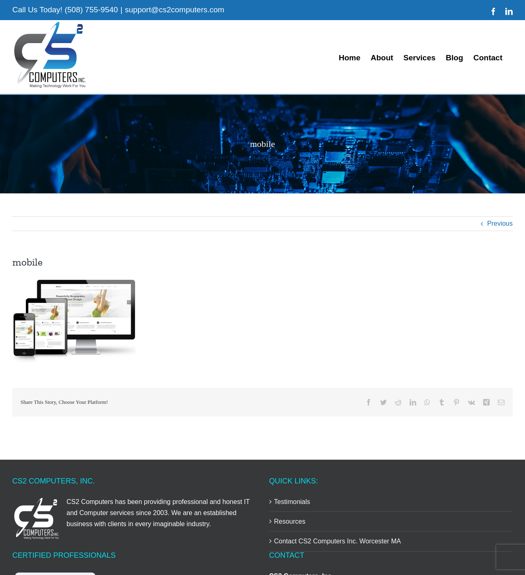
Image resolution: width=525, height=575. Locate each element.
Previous (500, 223)
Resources (289, 521)
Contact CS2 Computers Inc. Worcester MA (337, 541)
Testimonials (292, 501)
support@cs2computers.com (174, 9)
